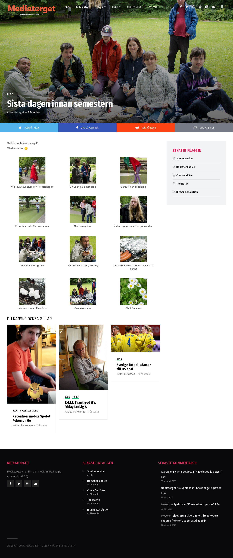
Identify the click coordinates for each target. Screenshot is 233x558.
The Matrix (182, 183)
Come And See (184, 175)
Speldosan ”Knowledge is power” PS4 (196, 504)
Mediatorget (17, 112)
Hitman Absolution (187, 192)
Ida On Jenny (168, 471)
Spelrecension (184, 158)
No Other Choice (185, 167)
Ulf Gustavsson (127, 374)
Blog (10, 94)
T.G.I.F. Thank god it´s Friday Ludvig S (80, 404)
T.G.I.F (75, 397)
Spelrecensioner (29, 411)
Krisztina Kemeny (24, 425)
